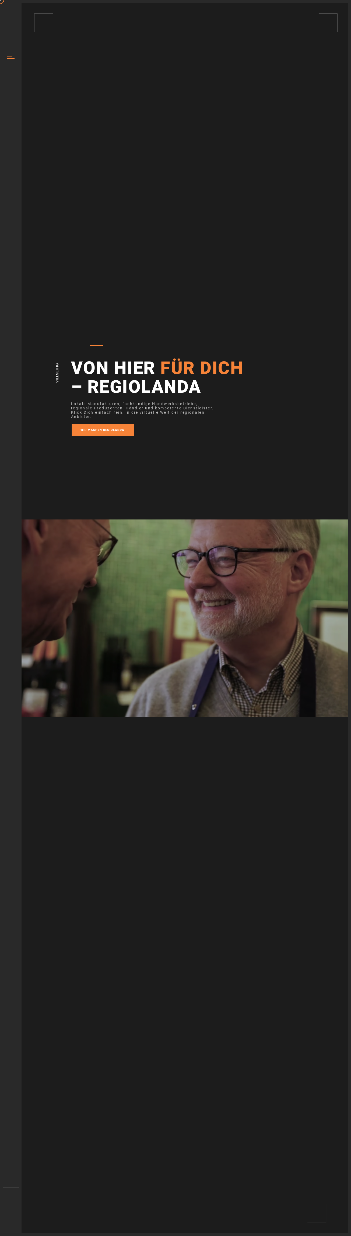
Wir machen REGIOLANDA (102, 430)
